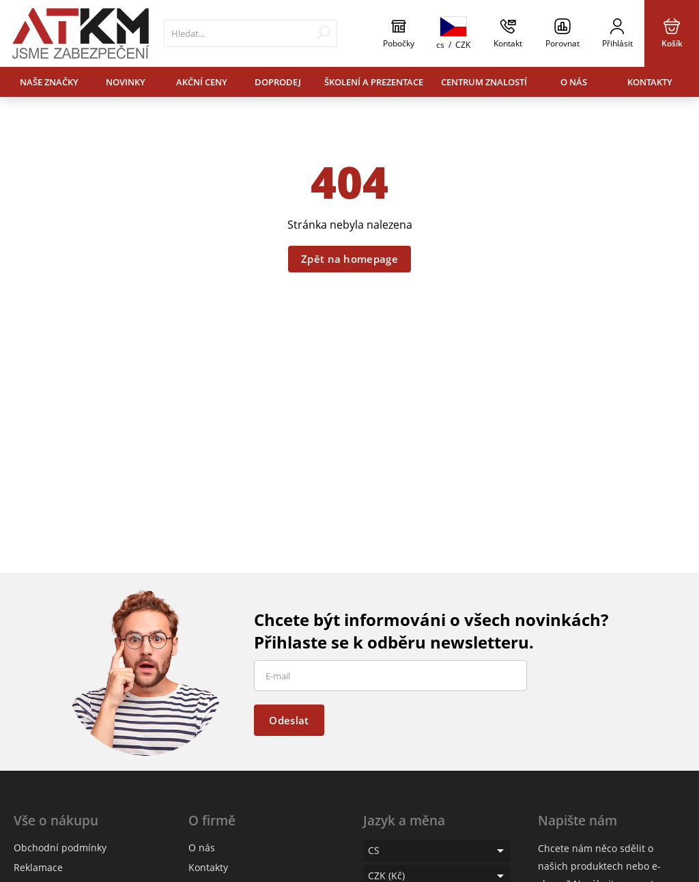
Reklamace (38, 867)
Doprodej (278, 82)
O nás (573, 82)
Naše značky (49, 82)
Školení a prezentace (373, 82)
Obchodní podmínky (60, 847)
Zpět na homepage (349, 259)
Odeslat (289, 720)
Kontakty (649, 82)
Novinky (125, 82)
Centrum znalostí (484, 82)
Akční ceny (201, 82)
